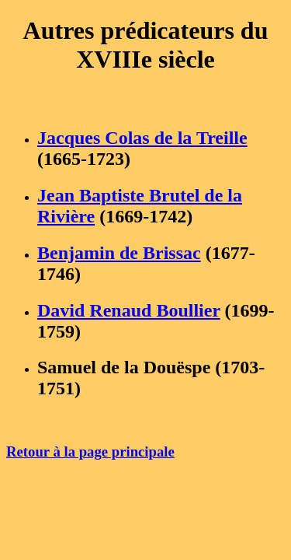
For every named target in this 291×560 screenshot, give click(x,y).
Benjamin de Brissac (119, 253)
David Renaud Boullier (128, 310)
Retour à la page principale (90, 451)
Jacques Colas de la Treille (142, 138)
